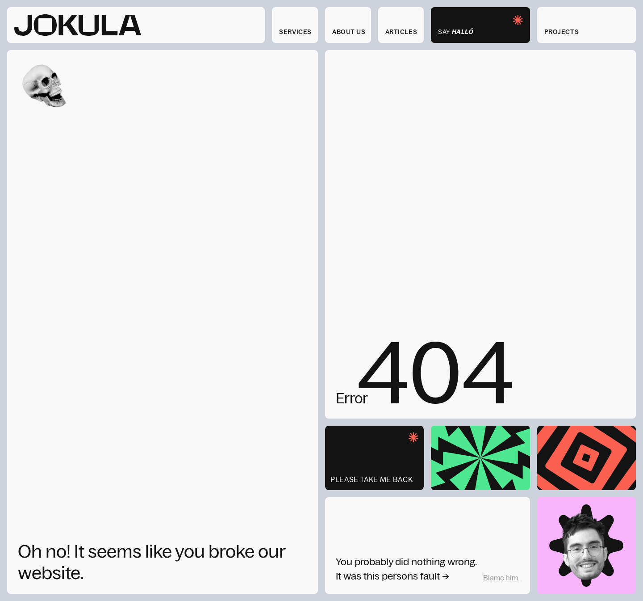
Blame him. (501, 577)
